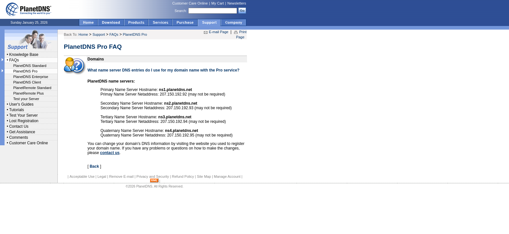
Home (83, 34)
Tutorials (16, 110)
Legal (101, 176)
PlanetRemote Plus (28, 93)
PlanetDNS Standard (29, 66)
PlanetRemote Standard (32, 88)
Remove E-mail (121, 176)
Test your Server (26, 99)
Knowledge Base (23, 54)
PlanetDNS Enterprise (30, 77)
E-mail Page (219, 32)
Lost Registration (23, 121)
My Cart (217, 3)
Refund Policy (183, 176)
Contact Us (18, 126)
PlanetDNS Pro (25, 71)
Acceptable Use (81, 176)
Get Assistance (22, 132)
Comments (18, 137)
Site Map (204, 176)
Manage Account (227, 176)
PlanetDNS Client (27, 82)
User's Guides (21, 104)
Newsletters (237, 3)
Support (99, 34)
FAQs (14, 60)
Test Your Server (23, 115)
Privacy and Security (152, 176)
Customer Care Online (190, 3)
